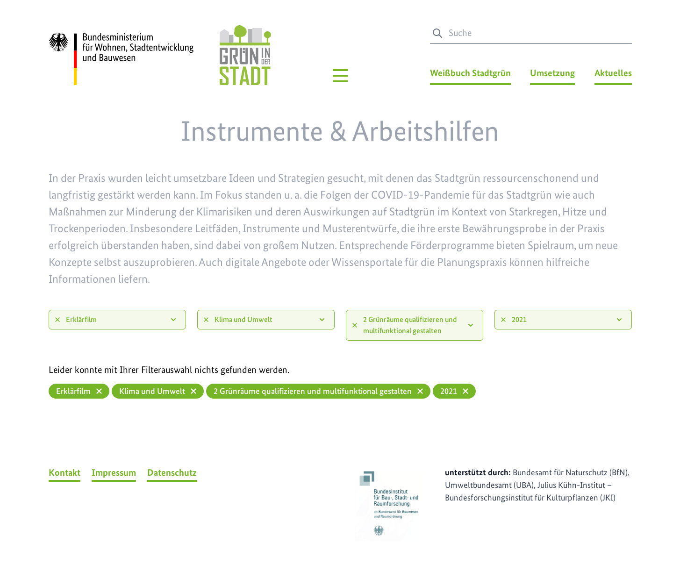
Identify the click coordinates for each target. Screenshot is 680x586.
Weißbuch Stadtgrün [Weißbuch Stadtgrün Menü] (470, 73)
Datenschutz (172, 472)
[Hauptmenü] (340, 75)
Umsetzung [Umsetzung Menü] (552, 73)
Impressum (114, 472)
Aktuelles (613, 73)
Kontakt (64, 472)
